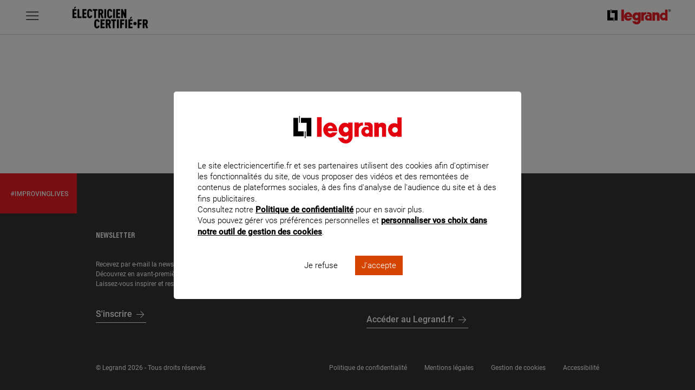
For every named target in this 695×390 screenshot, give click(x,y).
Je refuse (321, 279)
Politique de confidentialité (304, 224)
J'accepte (379, 279)
